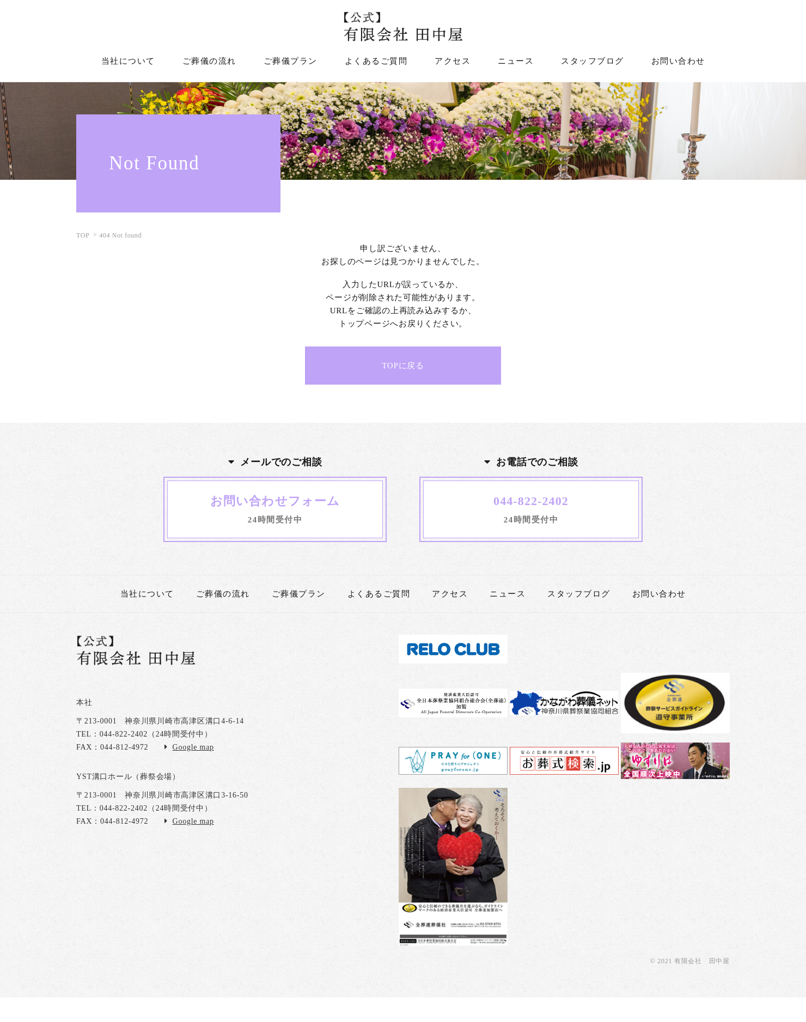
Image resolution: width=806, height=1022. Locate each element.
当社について (147, 593)
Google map (193, 747)
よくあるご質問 (379, 593)
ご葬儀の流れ (223, 593)
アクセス (450, 593)
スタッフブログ (578, 593)
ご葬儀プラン (299, 593)
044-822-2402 (124, 734)
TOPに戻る (403, 365)
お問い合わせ (659, 593)
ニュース (508, 593)
